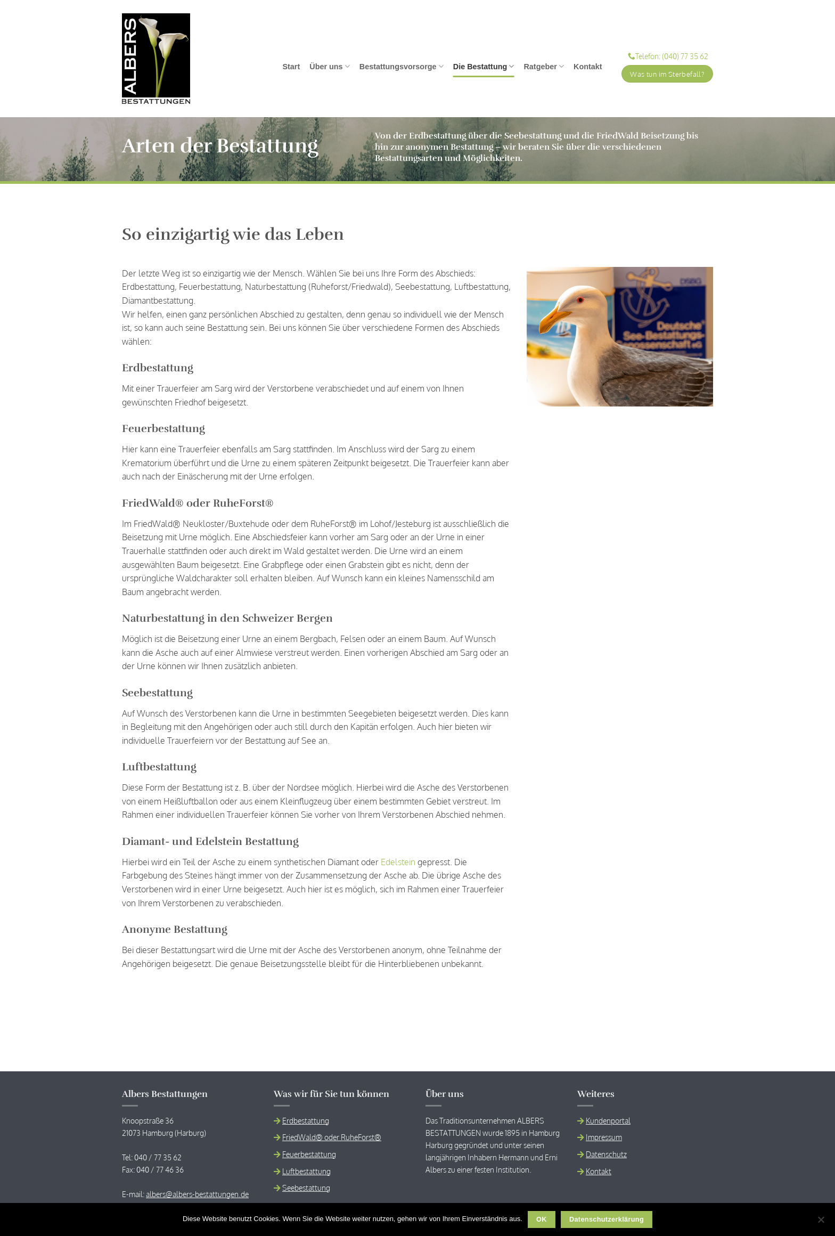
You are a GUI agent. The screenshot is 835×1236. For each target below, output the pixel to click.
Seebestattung (306, 1187)
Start (291, 66)
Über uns (329, 66)
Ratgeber (543, 66)
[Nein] (820, 1222)
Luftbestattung (306, 1171)
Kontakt (588, 66)
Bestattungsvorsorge (401, 66)
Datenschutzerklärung (606, 1219)
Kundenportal (608, 1120)
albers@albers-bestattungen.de (197, 1194)
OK (541, 1219)
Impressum (604, 1137)
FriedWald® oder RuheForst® (331, 1137)
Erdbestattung (305, 1120)
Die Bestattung (483, 66)
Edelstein (398, 862)
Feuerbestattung (309, 1154)
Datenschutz (606, 1154)
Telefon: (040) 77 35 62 (668, 56)
